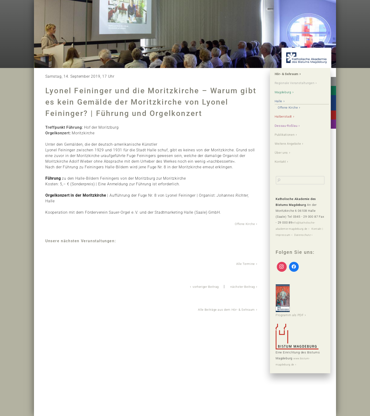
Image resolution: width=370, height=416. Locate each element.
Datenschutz (285, 250)
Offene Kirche (242, 223)
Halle (280, 108)
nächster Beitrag (240, 286)
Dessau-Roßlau (289, 134)
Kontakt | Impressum (291, 244)
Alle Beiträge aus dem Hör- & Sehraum (220, 308)
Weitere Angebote (292, 152)
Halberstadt (286, 124)
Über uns (284, 162)
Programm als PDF (293, 315)
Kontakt (283, 171)
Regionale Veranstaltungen (291, 87)
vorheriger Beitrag (196, 286)
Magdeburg (286, 99)
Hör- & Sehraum (290, 74)
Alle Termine (243, 263)
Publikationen (288, 143)
